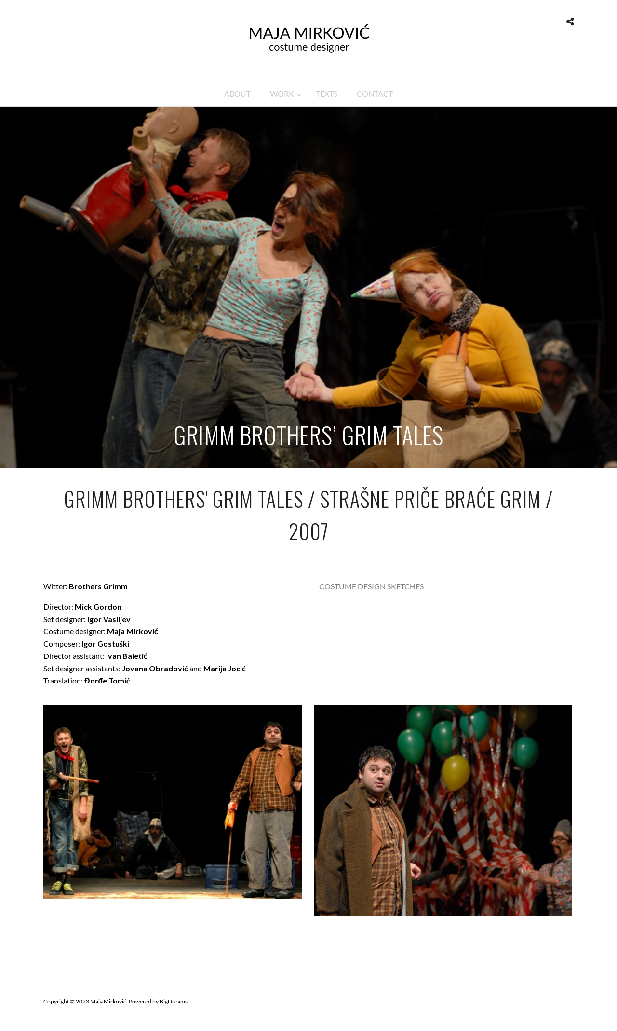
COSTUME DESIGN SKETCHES (371, 586)
